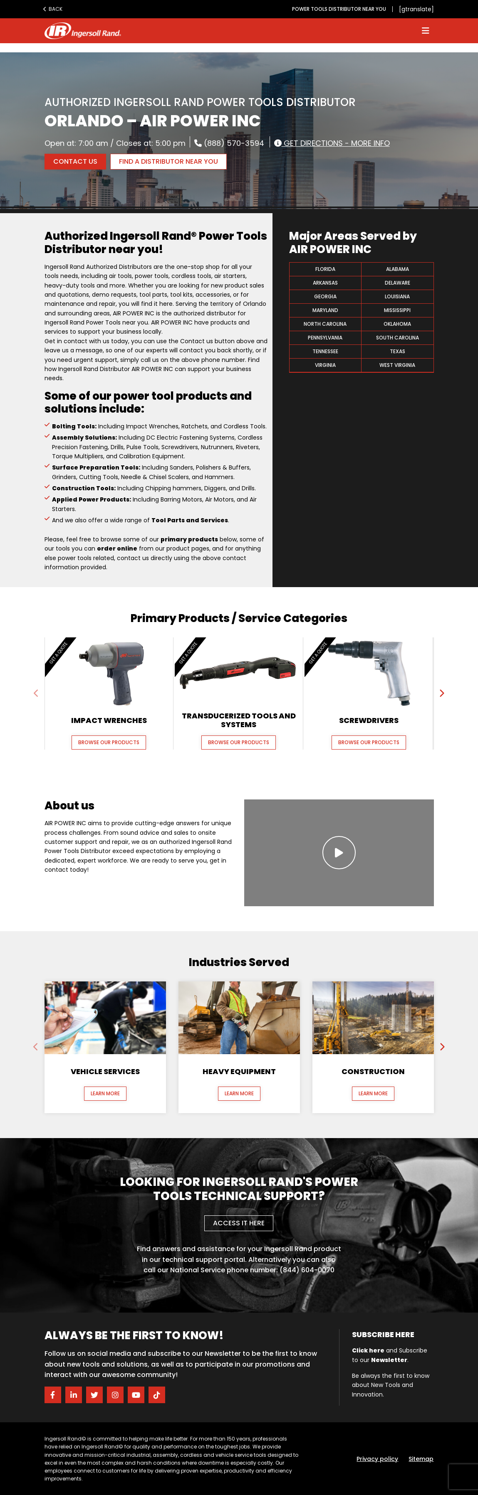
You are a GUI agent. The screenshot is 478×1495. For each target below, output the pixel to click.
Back (53, 8)
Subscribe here (383, 1334)
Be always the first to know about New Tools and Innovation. (390, 1385)
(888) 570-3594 (229, 143)
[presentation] (36, 693)
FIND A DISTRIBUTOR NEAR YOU (168, 161)
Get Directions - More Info (332, 143)
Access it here (239, 1223)
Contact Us (75, 161)
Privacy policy (377, 1459)
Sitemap (421, 1459)
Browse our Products (108, 742)
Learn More (105, 1093)
